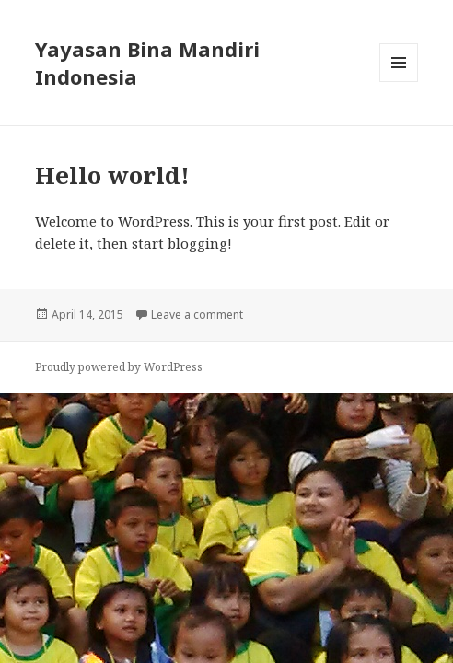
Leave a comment (197, 314)
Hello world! (112, 175)
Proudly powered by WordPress (119, 367)
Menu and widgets (399, 81)
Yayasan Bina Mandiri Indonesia (147, 62)
